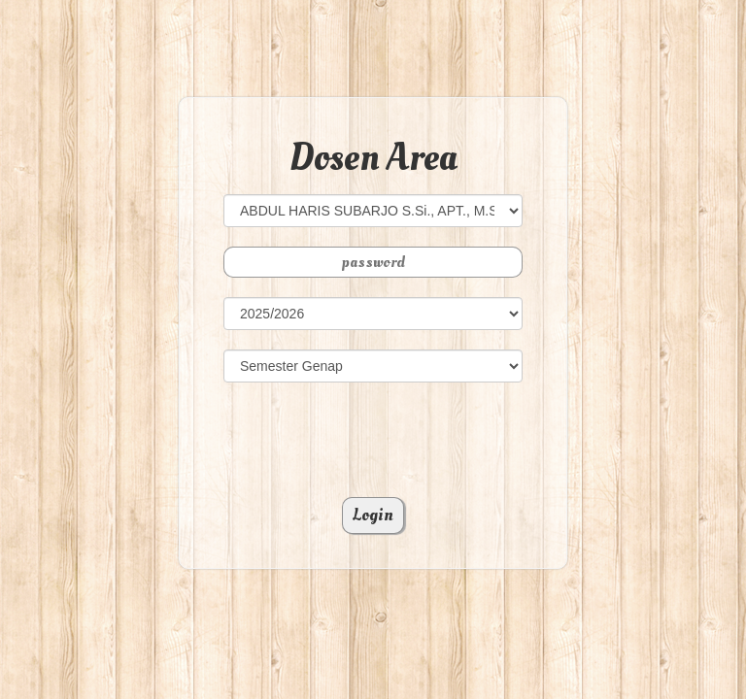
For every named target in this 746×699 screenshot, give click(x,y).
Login (373, 515)
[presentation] (373, 440)
